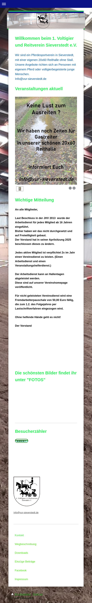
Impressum (21, 579)
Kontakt (19, 535)
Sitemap (37, 594)
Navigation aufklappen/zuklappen (46, 4)
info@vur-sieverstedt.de (26, 512)
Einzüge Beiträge (25, 561)
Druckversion (21, 594)
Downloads (21, 552)
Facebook (21, 570)
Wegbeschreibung (25, 544)
